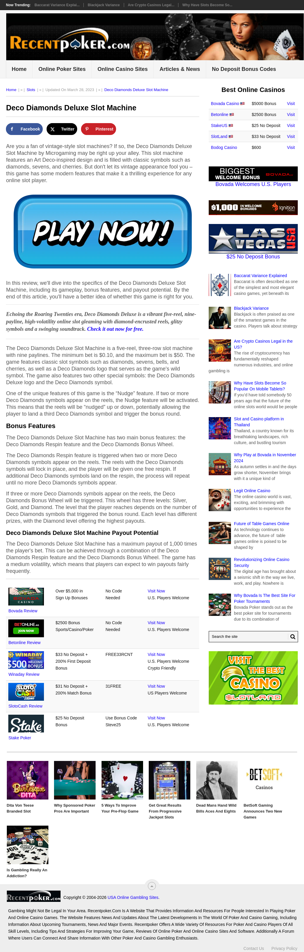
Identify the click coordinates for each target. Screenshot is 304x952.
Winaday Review (23, 674)
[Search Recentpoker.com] (253, 636)
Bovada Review (22, 610)
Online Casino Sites (123, 69)
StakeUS (219, 125)
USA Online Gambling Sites (132, 897)
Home (19, 69)
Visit (291, 103)
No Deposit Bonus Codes (244, 69)
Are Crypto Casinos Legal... (151, 5)
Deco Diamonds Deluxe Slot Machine (136, 90)
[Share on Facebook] (24, 129)
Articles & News (180, 69)
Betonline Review (24, 642)
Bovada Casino (225, 103)
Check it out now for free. (115, 329)
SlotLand (219, 136)
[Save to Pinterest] (98, 129)
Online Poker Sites (62, 69)
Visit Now (156, 591)
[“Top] (152, 886)
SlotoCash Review (25, 706)
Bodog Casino (224, 147)
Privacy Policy (284, 948)
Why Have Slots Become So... (207, 5)
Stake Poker (19, 737)
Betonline (219, 114)
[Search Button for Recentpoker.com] (292, 637)
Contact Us (253, 948)
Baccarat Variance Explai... (57, 5)
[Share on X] (62, 129)
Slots (31, 90)
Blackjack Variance (104, 5)
